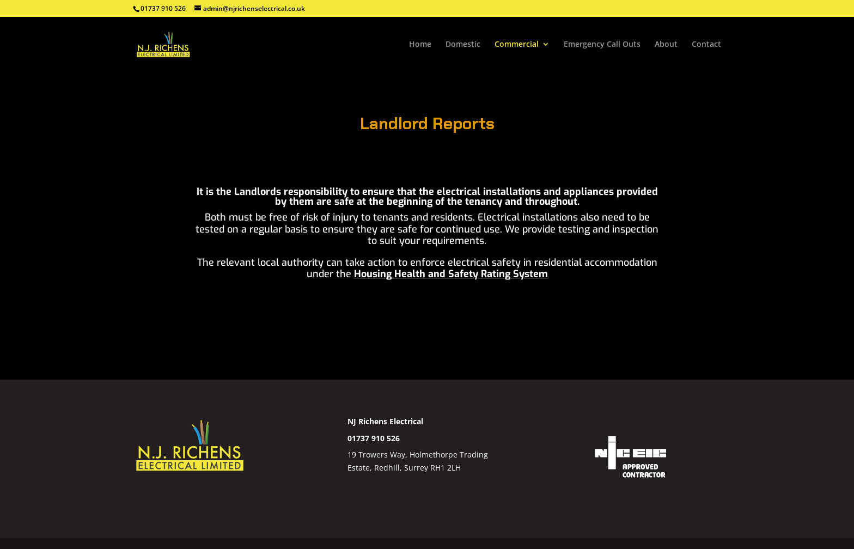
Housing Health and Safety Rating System (451, 273)
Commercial (517, 44)
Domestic (463, 44)
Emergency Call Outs (602, 44)
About (666, 44)
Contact (706, 44)
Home (420, 44)
